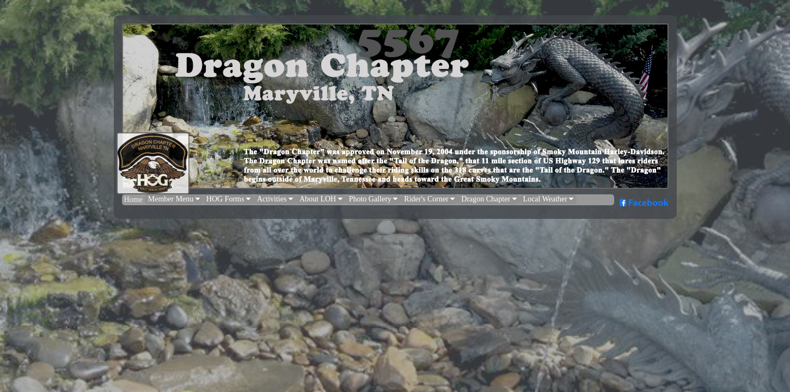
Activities (275, 199)
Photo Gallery (373, 199)
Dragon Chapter (488, 199)
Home (133, 199)
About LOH (320, 199)
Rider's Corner (429, 199)
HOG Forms (228, 199)
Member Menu (174, 199)
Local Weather (548, 199)
